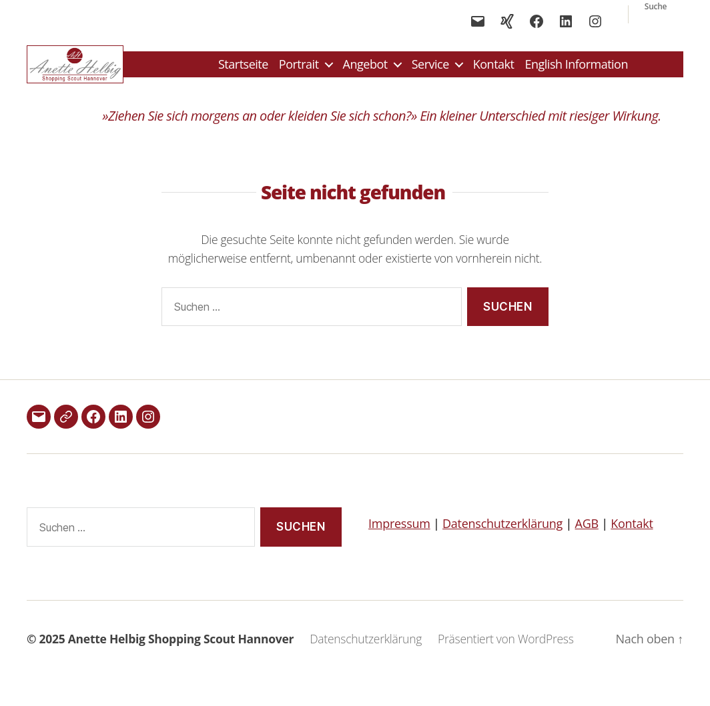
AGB (587, 535)
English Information (576, 70)
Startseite (243, 70)
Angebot (365, 70)
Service (430, 70)
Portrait (299, 70)
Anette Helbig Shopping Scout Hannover (181, 649)
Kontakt (493, 70)
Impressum (399, 535)
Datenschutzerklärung (502, 535)
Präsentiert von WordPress (506, 649)
